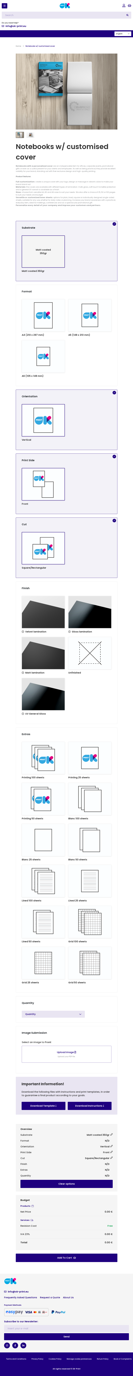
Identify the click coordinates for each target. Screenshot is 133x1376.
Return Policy (102, 1359)
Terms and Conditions (16, 1359)
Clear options (66, 1183)
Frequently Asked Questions (20, 1297)
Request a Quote (50, 1297)
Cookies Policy (55, 1359)
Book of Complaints (123, 1359)
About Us (68, 1297)
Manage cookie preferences (79, 1359)
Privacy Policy (37, 1359)
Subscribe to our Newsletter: (21, 1321)
